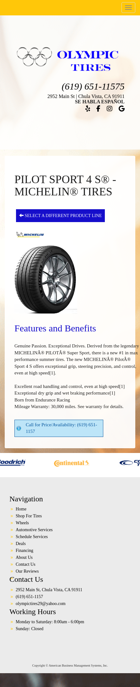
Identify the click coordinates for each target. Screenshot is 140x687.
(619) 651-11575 (93, 86)
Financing (24, 550)
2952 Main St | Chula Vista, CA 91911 (86, 96)
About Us (24, 557)
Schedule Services (32, 536)
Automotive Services (34, 529)
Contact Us (25, 564)
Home (21, 509)
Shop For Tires (29, 516)
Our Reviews (27, 571)
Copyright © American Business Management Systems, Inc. (70, 665)
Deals (21, 543)
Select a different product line (60, 215)
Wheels (22, 523)
